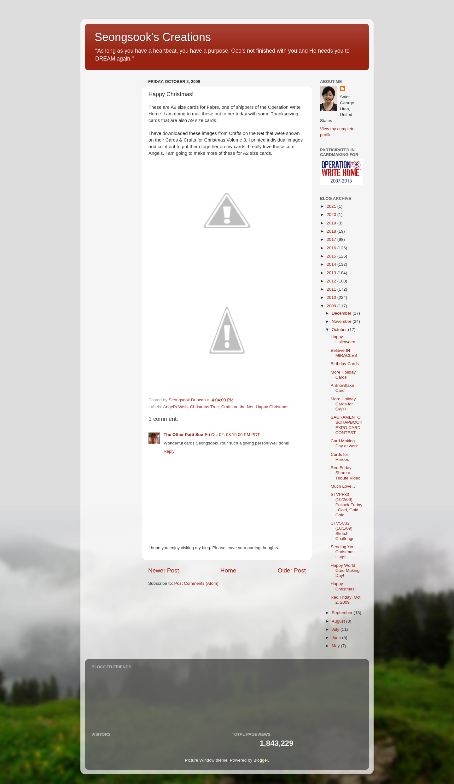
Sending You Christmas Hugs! (343, 551)
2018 (332, 231)
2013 (332, 272)
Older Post (292, 570)
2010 (332, 297)
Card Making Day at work (344, 443)
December (342, 313)
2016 (332, 248)
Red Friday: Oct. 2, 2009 (346, 600)
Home (228, 570)
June (337, 637)
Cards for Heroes (340, 457)
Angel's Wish (175, 406)
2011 (332, 289)
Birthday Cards (345, 363)
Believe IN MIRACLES (344, 353)
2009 (332, 306)
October (340, 329)
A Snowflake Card (342, 388)
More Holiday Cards (343, 375)
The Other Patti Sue (183, 434)
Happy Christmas (272, 406)
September (343, 612)
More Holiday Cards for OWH (343, 404)
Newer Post (163, 570)
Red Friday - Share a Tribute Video (346, 472)
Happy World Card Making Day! (345, 570)
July (336, 629)
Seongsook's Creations (153, 37)
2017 (332, 239)
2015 (332, 256)
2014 (332, 264)
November (342, 321)
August (339, 621)
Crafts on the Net (237, 406)
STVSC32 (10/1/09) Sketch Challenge (343, 531)
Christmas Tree (204, 406)
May (336, 645)
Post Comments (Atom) (196, 583)
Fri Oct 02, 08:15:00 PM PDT (232, 434)
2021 (332, 206)
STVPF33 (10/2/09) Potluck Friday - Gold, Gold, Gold (347, 504)
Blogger (260, 760)
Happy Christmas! (343, 586)
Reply (169, 451)
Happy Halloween (343, 339)
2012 (332, 281)
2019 (332, 223)
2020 (332, 214)
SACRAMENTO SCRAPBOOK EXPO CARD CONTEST (347, 425)
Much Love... (343, 486)
